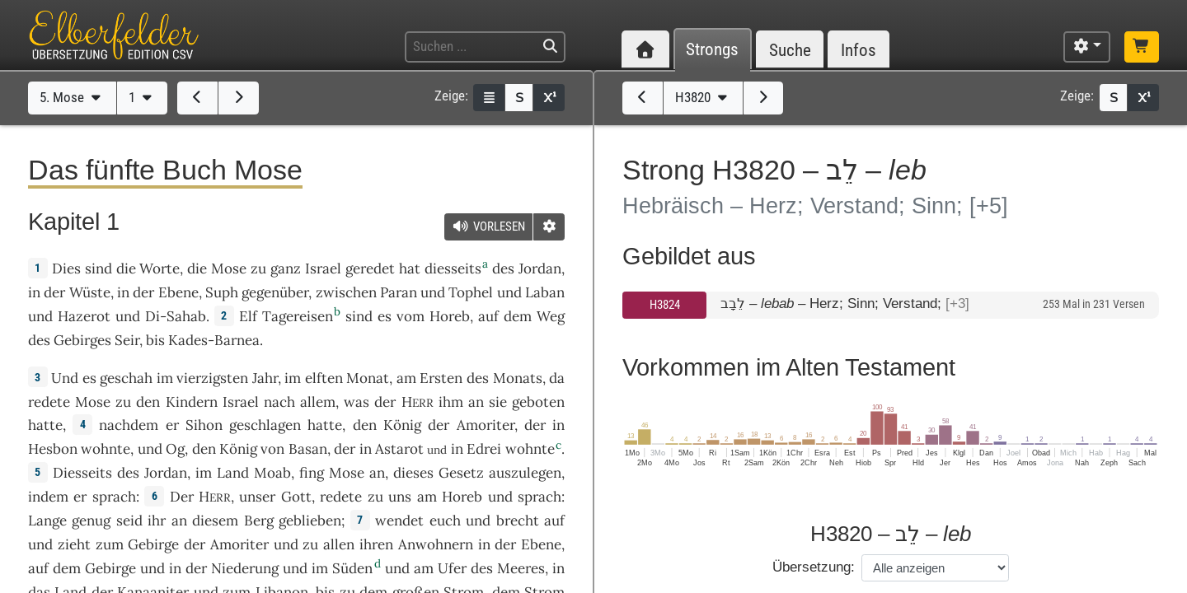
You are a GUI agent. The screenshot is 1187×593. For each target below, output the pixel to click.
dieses (413, 473)
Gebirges (82, 340)
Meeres (521, 568)
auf (554, 520)
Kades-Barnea (214, 340)
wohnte (105, 449)
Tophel (470, 292)
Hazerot (84, 316)
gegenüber (275, 292)
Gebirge (153, 544)
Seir (127, 340)
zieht (74, 544)
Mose (228, 268)
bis (155, 340)
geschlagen (265, 425)
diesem (215, 520)
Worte (159, 268)
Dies (66, 268)
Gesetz (461, 473)
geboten (538, 402)
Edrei (484, 449)
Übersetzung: (813, 567)
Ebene (178, 292)
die (197, 268)
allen (338, 544)
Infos (858, 50)
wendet (399, 520)
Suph (221, 292)
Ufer (452, 568)
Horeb (449, 316)
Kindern (192, 402)
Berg (259, 520)
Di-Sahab (175, 316)
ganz (285, 268)
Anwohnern (435, 544)
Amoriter (485, 425)
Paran (398, 292)
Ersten (441, 378)
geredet (370, 268)
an (476, 402)
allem (317, 402)
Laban (545, 292)
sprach (114, 497)
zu (258, 268)
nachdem (128, 425)
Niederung (245, 568)
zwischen (346, 292)
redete (49, 402)
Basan (308, 449)
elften (324, 378)
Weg (551, 316)
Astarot (399, 449)
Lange (47, 520)
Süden (352, 568)
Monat (367, 378)
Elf (248, 316)
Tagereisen (297, 316)
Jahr (265, 378)
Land (233, 473)
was (356, 402)
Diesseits (82, 473)
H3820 (703, 97)
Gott (296, 497)
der (535, 425)
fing (311, 473)
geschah (126, 378)
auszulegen (525, 473)
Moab (272, 473)
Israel (323, 268)
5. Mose (72, 97)
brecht (517, 520)
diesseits (453, 268)
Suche (790, 50)
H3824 (665, 304)
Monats (517, 378)
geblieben (310, 520)
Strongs (712, 50)
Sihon (204, 425)
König (402, 425)
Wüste (89, 292)
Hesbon (52, 449)
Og (175, 449)
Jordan (539, 268)
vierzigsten (212, 378)
